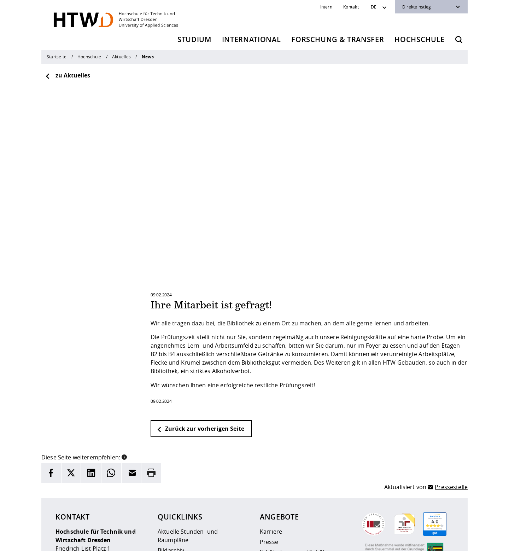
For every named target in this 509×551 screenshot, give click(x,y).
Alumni (269, 474)
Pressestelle (451, 399)
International (251, 39)
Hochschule (419, 39)
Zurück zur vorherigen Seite (200, 340)
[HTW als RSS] (390, 540)
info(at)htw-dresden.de (106, 511)
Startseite (56, 56)
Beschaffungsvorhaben (291, 495)
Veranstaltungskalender (190, 493)
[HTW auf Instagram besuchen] (404, 540)
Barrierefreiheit (267, 541)
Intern (326, 7)
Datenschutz (228, 541)
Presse (269, 454)
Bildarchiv (171, 462)
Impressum (194, 541)
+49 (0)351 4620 (89, 503)
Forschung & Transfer (337, 39)
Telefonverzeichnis (183, 483)
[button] (124, 368)
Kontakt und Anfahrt (185, 503)
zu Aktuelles (67, 75)
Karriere (271, 443)
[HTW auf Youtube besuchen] (446, 540)
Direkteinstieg (416, 7)
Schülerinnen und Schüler (295, 464)
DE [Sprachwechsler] (373, 7)
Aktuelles (121, 56)
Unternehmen (279, 484)
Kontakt (351, 7)
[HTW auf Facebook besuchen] (432, 540)
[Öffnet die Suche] (459, 40)
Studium (194, 39)
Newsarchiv (173, 472)
